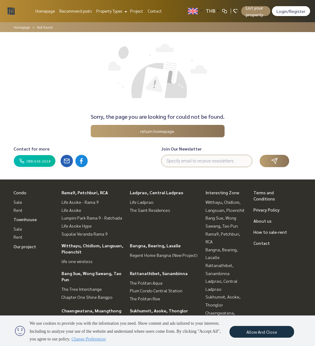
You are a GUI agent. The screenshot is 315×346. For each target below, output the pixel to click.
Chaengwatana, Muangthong (91, 310)
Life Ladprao (142, 202)
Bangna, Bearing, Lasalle (155, 245)
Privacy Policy (266, 209)
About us (262, 221)
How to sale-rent (270, 232)
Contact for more (32, 148)
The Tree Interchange (82, 289)
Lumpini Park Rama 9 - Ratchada (92, 217)
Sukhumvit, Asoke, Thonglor (159, 310)
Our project (25, 246)
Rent (18, 210)
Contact (155, 11)
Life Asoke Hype (77, 226)
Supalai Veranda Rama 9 (85, 234)
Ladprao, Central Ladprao (156, 192)
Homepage (45, 11)
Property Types (111, 11)
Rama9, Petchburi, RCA (85, 192)
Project (136, 11)
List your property (254, 11)
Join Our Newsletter (181, 148)
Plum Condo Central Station (156, 290)
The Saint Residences (150, 210)
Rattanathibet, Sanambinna (159, 273)
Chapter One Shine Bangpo (87, 297)
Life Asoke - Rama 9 (80, 202)
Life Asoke (71, 210)
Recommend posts (75, 11)
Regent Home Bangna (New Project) (163, 255)
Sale (18, 202)
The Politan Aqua (146, 283)
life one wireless (77, 261)
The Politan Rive (145, 298)
